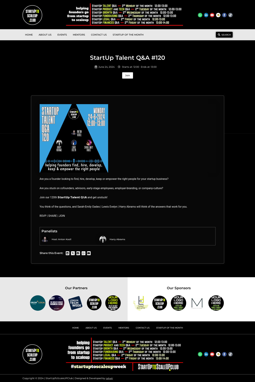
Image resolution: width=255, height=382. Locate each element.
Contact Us (99, 34)
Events (62, 34)
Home (29, 34)
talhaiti (110, 378)
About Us (45, 34)
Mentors (79, 34)
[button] (67, 253)
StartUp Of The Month (128, 34)
